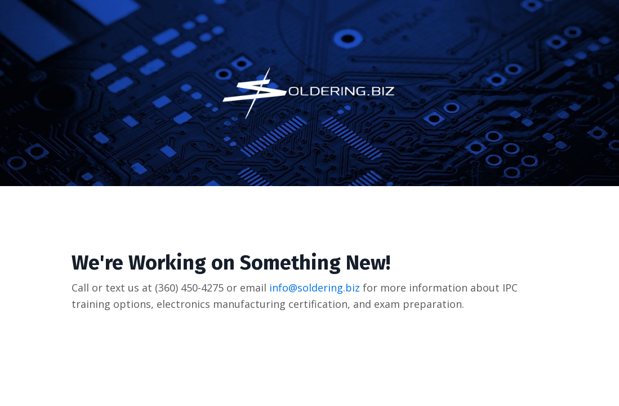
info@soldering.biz (314, 287)
